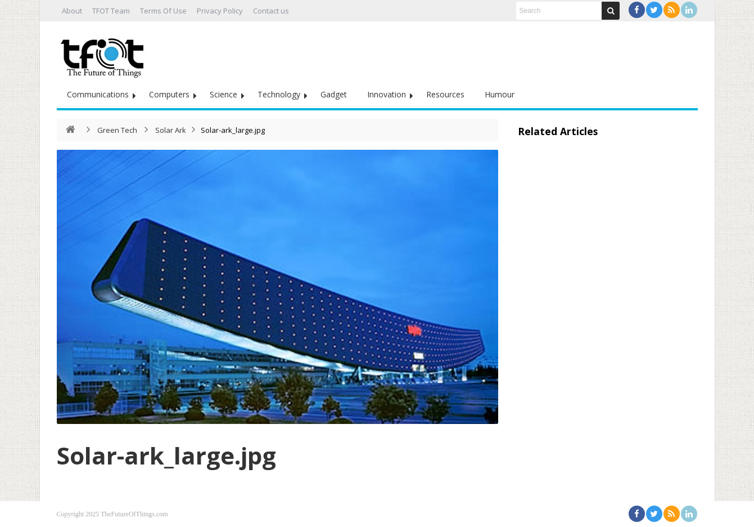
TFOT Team (111, 11)
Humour (499, 94)
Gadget (333, 94)
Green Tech (117, 130)
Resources (445, 94)
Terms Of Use (163, 11)
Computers (169, 94)
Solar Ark (170, 130)
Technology (279, 94)
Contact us (271, 11)
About (72, 11)
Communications (98, 94)
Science (223, 94)
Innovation (386, 94)
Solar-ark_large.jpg (166, 455)
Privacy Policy (220, 11)
